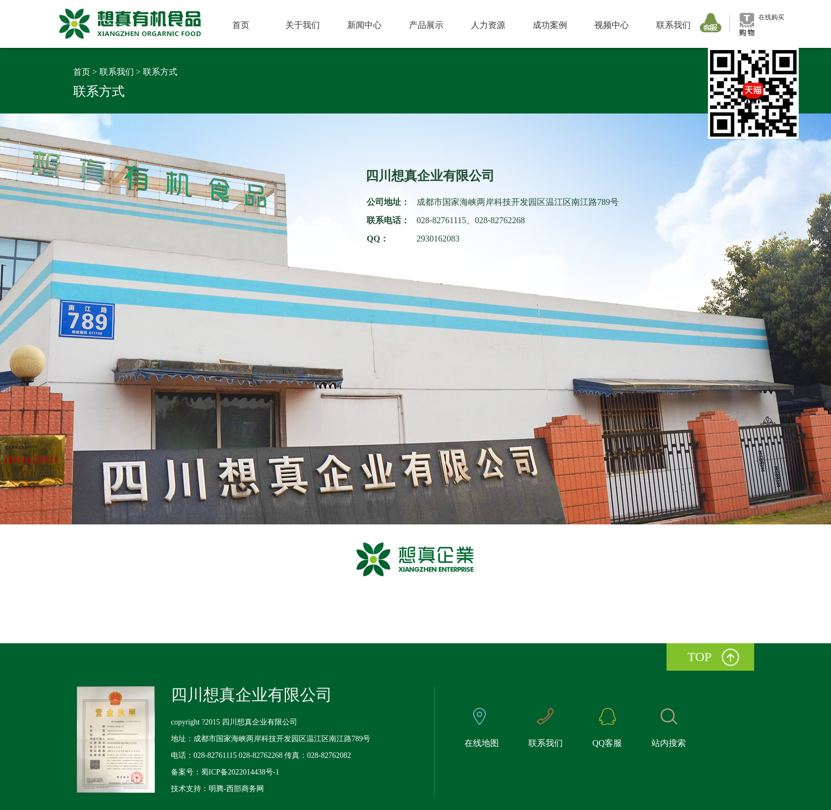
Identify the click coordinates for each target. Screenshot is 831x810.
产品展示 (426, 25)
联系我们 (673, 25)
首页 (240, 25)
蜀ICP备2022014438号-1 (240, 772)
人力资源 (488, 25)
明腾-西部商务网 (236, 789)
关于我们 (302, 25)
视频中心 (611, 25)
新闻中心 (364, 25)
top (699, 657)
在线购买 (771, 17)
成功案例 (550, 25)
